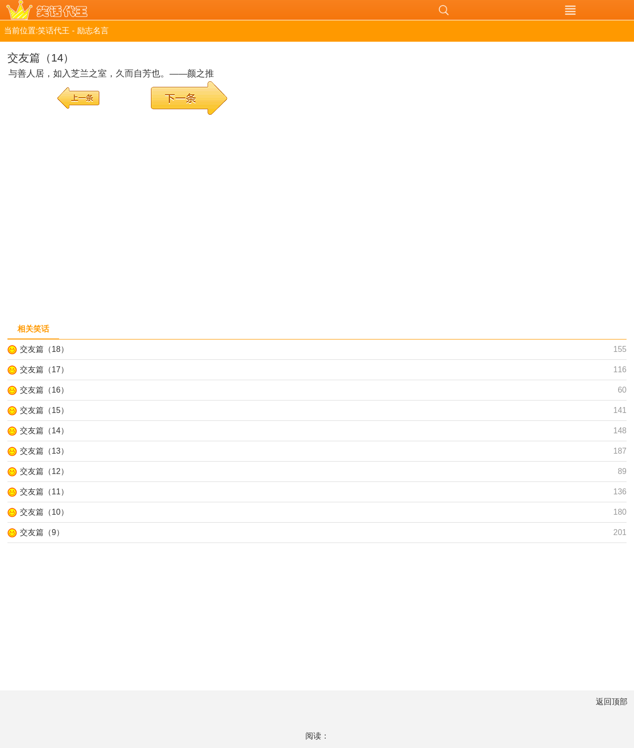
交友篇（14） (44, 430)
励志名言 (93, 30)
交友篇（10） (44, 512)
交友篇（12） (44, 471)
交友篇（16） (44, 390)
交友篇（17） (44, 369)
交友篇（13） (44, 451)
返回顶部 (612, 701)
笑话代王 (190, 10)
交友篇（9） (42, 532)
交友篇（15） (44, 410)
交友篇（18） (44, 349)
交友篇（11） (44, 491)
